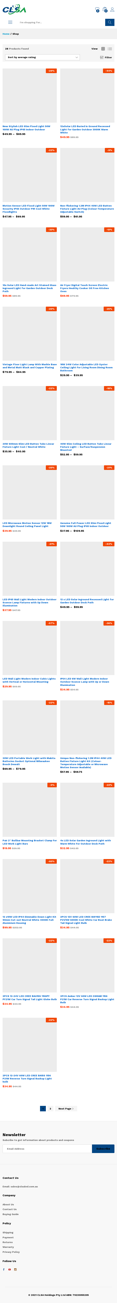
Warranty (8, 1247)
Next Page (66, 1108)
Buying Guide (11, 1214)
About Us (8, 1204)
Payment (8, 1237)
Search (109, 22)
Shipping (8, 1232)
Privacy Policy (11, 1252)
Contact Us (10, 1209)
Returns (8, 1242)
